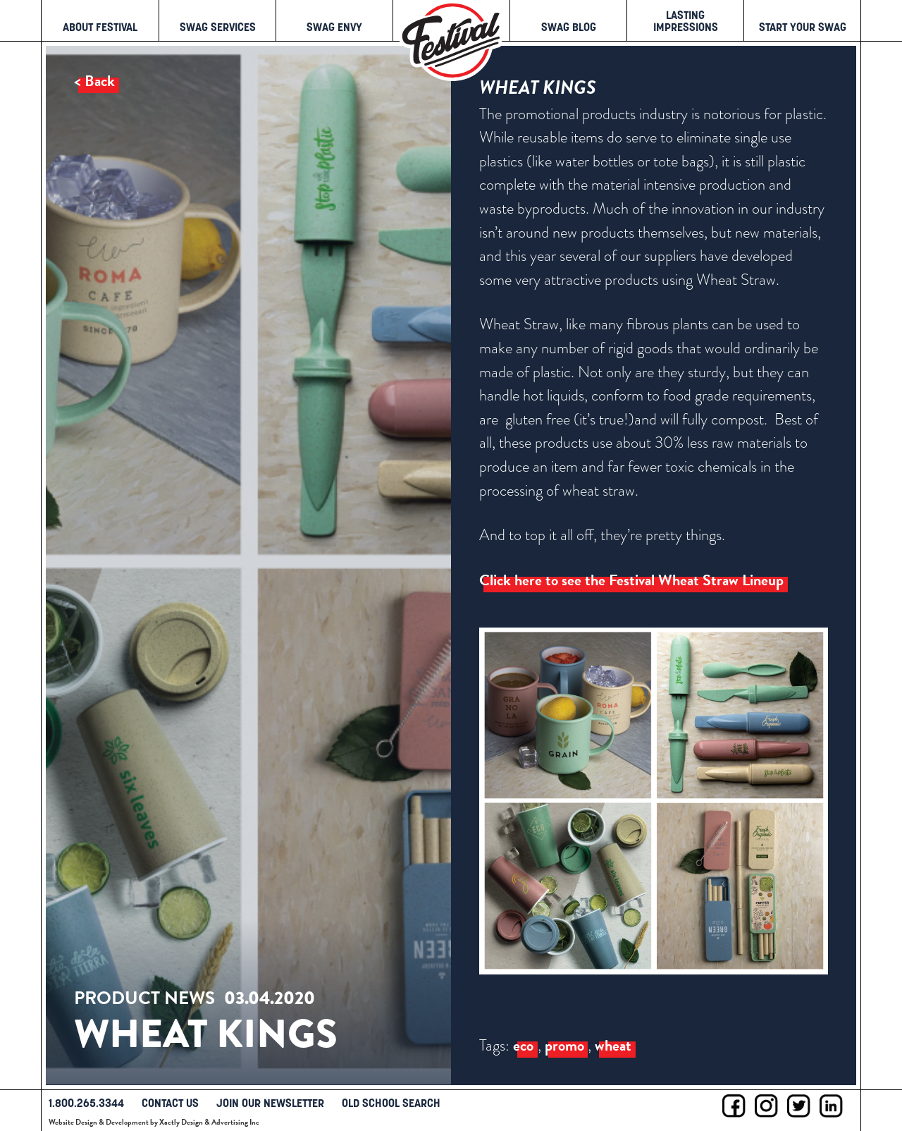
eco (523, 1045)
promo (564, 1045)
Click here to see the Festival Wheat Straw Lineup (631, 580)
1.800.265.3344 (86, 1103)
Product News (144, 998)
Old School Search (391, 1103)
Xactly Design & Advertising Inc (209, 1122)
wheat (613, 1045)
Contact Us (170, 1103)
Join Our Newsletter (270, 1103)
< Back (94, 81)
